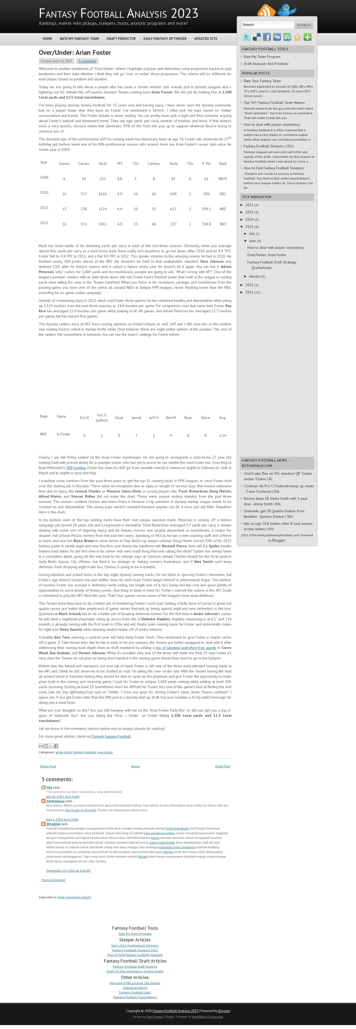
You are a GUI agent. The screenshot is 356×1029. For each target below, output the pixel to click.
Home (47, 39)
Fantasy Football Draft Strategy (135, 966)
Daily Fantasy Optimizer (164, 39)
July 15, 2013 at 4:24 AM (62, 796)
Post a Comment (53, 880)
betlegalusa (56, 801)
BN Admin (53, 824)
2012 (250, 284)
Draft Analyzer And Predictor (266, 63)
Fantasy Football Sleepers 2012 (135, 950)
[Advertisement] (78, 372)
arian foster (64, 752)
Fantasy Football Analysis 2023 (119, 12)
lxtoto (155, 838)
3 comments (87, 61)
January (255, 276)
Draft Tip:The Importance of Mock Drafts (135, 971)
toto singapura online (159, 833)
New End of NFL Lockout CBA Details (135, 983)
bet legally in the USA (80, 810)
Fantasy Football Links (135, 992)
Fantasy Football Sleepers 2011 (269, 146)
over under (105, 752)
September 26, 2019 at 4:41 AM (68, 870)
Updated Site (205, 39)
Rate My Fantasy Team (79, 39)
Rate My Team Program (135, 934)
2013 (250, 226)
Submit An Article (135, 988)
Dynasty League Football (111, 736)
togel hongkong (177, 828)
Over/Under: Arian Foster (75, 52)
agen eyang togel (162, 842)
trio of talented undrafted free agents (186, 647)
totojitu (168, 852)
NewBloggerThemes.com (207, 1017)
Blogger (278, 540)
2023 (250, 204)
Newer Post (48, 766)
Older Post (222, 766)
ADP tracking (76, 467)
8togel (143, 856)
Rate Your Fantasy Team (262, 81)
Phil (49, 787)
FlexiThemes (154, 1017)
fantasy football (84, 752)
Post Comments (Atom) (74, 897)
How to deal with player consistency (272, 124)
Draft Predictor (121, 39)
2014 (250, 219)
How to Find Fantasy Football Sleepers (274, 168)
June (253, 240)
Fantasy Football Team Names (135, 997)
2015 (250, 212)
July (252, 233)
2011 (250, 292)
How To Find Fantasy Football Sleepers (135, 955)
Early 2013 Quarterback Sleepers (135, 945)
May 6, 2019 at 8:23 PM (62, 819)
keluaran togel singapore (177, 847)
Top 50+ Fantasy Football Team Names (274, 102)
